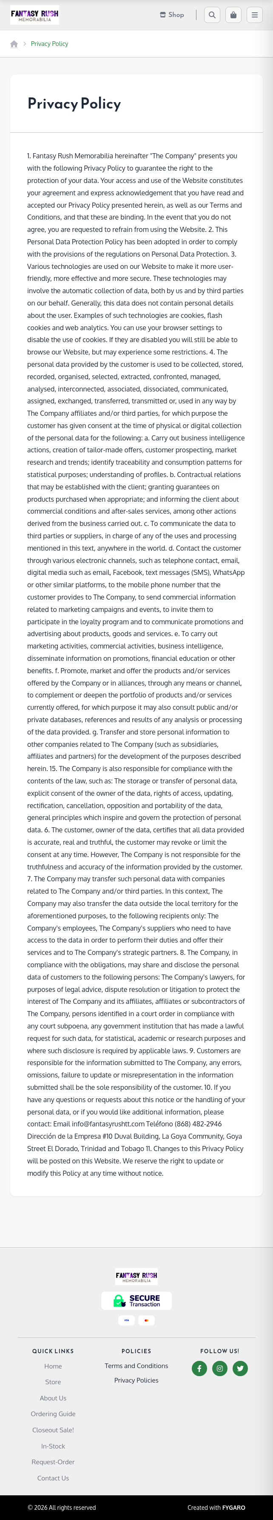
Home (53, 1366)
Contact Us (53, 1478)
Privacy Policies (136, 1380)
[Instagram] (220, 1368)
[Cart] (233, 15)
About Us (53, 1398)
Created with (216, 1507)
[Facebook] (199, 1368)
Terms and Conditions (136, 1365)
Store (53, 1381)
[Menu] (255, 15)
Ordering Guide (53, 1413)
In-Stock (53, 1446)
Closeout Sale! (53, 1430)
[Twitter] (240, 1368)
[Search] (212, 15)
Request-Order (53, 1461)
